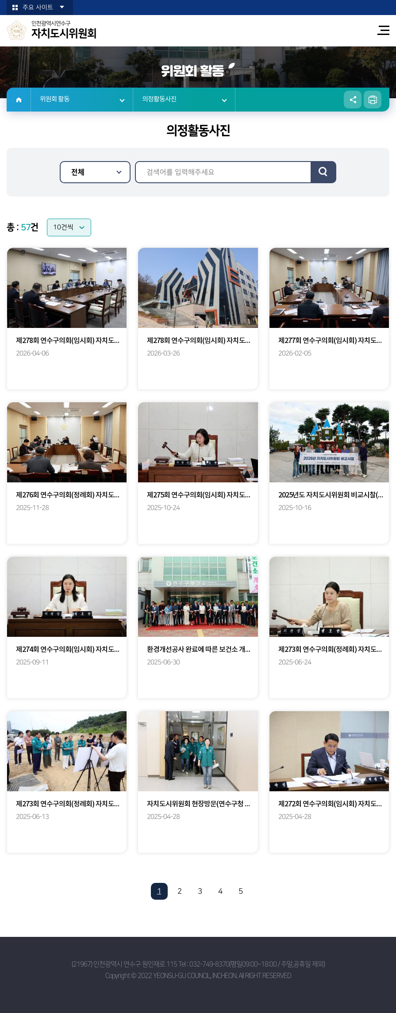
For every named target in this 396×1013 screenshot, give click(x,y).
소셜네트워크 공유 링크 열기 (352, 99)
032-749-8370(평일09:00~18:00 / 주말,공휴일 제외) (257, 964)
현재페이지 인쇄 (372, 99)
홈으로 (19, 100)
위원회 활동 (54, 99)
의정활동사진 (159, 99)
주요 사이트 (38, 7)
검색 (323, 172)
